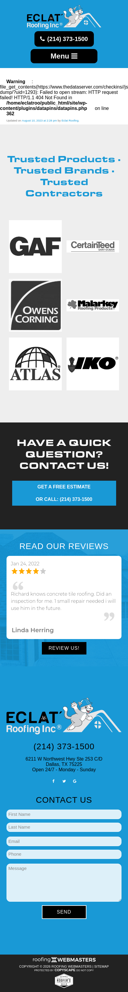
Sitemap (101, 966)
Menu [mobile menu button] (63, 56)
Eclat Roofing (69, 120)
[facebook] (53, 780)
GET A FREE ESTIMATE (64, 486)
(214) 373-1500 (64, 39)
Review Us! (63, 648)
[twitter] (64, 780)
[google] (75, 780)
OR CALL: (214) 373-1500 (64, 499)
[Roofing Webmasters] (64, 961)
